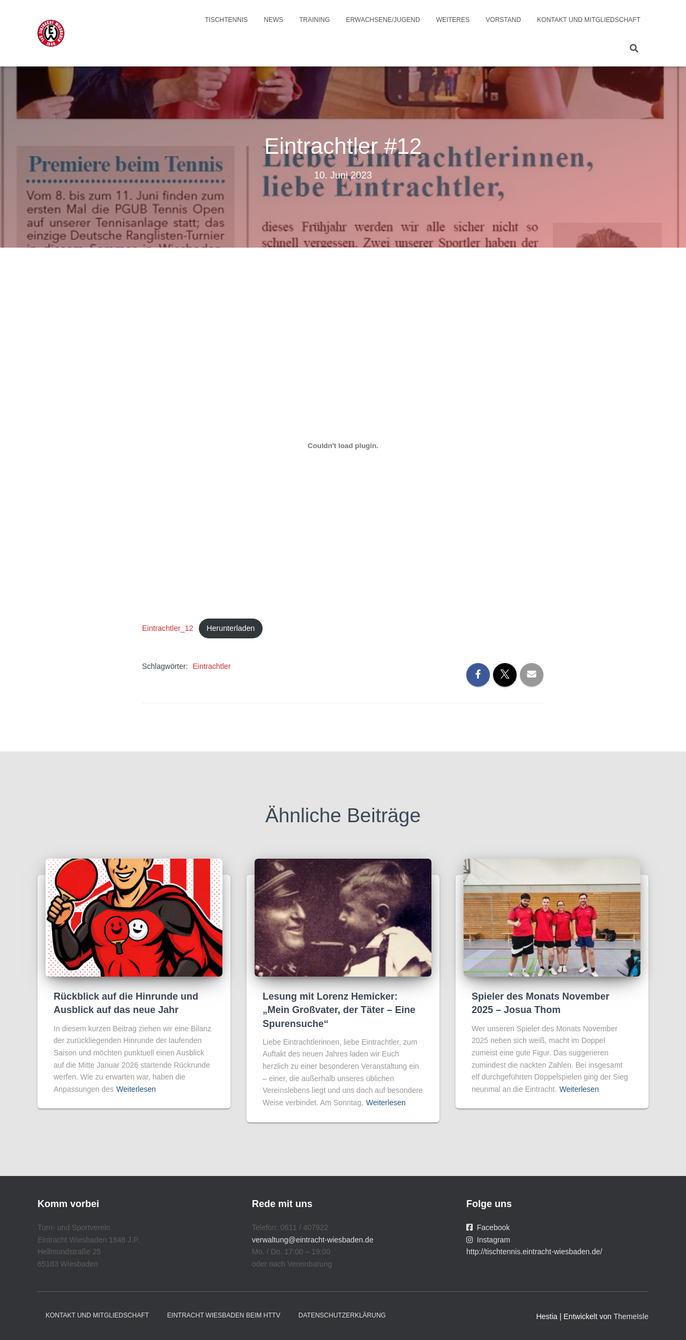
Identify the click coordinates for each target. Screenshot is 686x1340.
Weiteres (453, 20)
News (273, 20)
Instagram (488, 1239)
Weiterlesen (136, 1089)
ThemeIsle (631, 1317)
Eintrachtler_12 (168, 628)
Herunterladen (231, 628)
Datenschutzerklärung (342, 1316)
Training (314, 20)
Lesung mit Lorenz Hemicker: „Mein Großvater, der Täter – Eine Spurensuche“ (339, 1010)
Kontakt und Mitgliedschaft (588, 20)
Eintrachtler (211, 666)
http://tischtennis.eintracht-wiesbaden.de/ (534, 1252)
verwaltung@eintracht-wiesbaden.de (313, 1239)
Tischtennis (226, 20)
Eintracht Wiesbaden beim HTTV (223, 1316)
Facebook (488, 1227)
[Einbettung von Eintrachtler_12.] (343, 446)
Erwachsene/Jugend (383, 20)
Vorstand (503, 20)
